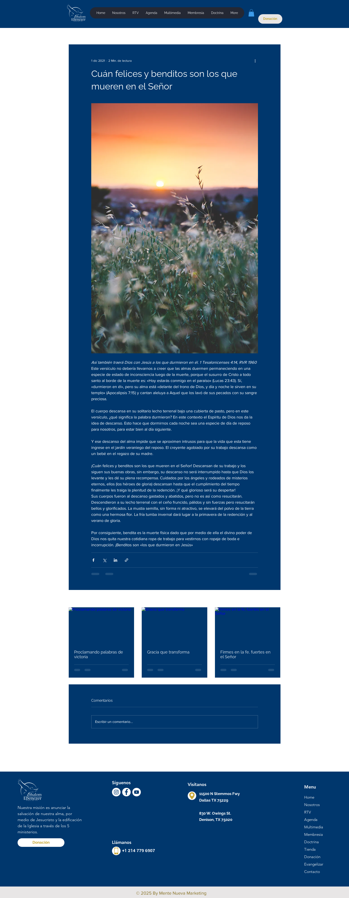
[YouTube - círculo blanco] (136, 792)
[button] (172, 12)
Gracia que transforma (168, 652)
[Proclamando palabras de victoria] (101, 625)
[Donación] (270, 19)
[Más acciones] (255, 60)
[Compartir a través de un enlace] (126, 560)
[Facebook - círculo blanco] (126, 792)
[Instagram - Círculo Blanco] (116, 792)
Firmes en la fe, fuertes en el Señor (245, 654)
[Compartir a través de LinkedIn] (115, 560)
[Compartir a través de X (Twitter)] (104, 560)
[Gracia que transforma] (174, 625)
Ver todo (274, 599)
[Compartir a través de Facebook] (93, 560)
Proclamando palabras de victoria (98, 654)
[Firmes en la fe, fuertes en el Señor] (248, 625)
